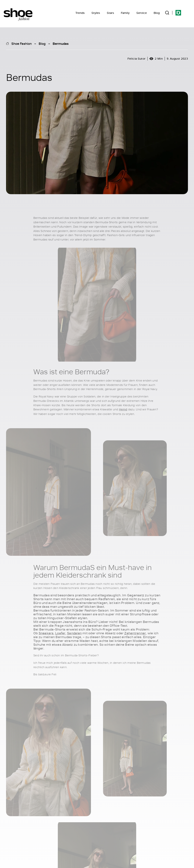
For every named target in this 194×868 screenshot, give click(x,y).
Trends (80, 13)
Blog (156, 13)
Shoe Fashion (21, 43)
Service (141, 13)
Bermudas (61, 43)
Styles (96, 13)
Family (125, 13)
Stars (110, 13)
